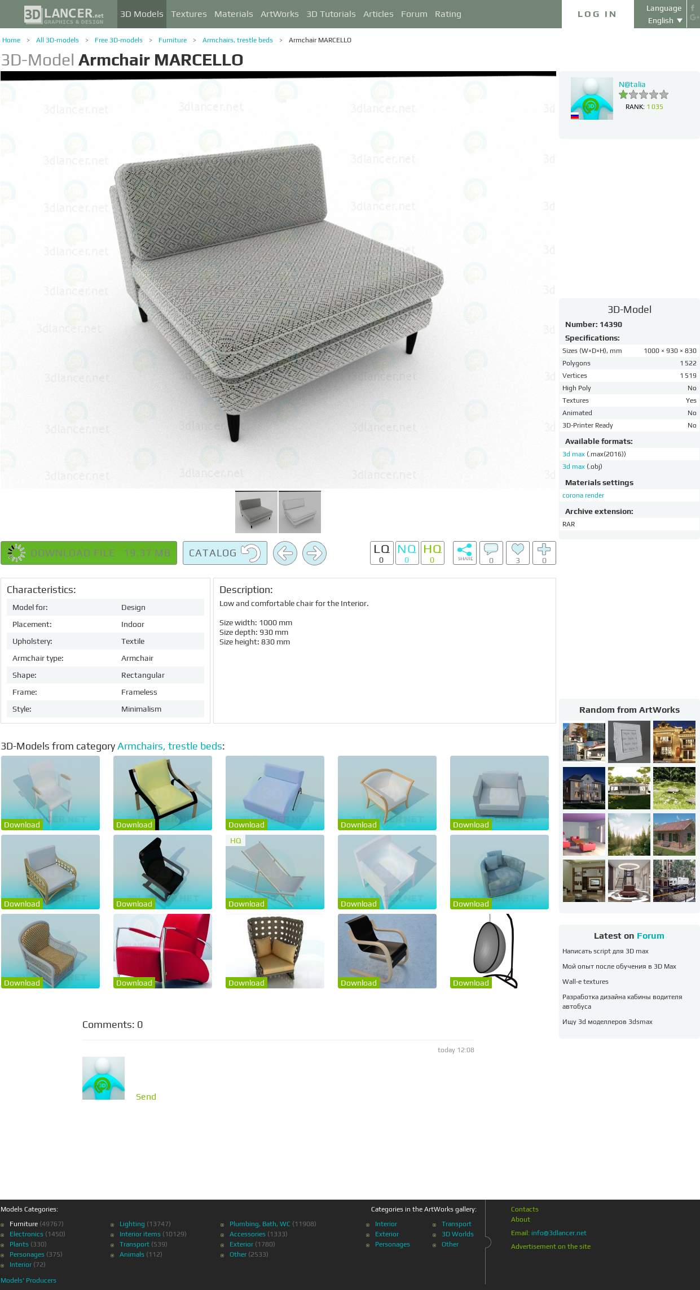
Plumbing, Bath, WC (260, 1224)
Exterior (241, 1244)
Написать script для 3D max (605, 951)
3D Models (142, 13)
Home (11, 40)
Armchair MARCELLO (320, 40)
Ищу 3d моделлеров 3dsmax (607, 1022)
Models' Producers (28, 1280)
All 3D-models (57, 40)
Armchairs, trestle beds (237, 40)
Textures (189, 13)
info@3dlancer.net (559, 1233)
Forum (414, 13)
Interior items (140, 1234)
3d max (574, 454)
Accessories (248, 1234)
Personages (27, 1254)
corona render (583, 495)
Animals (132, 1254)
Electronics (26, 1234)
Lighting (132, 1224)
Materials (233, 13)
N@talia (632, 84)
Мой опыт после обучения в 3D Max (619, 966)
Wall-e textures (585, 982)
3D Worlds (458, 1234)
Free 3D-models (119, 40)
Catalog (225, 553)
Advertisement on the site (551, 1246)
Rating (448, 13)
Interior (21, 1265)
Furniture (173, 40)
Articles (378, 13)
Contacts (525, 1209)
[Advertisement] (629, 218)
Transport (134, 1244)
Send (146, 1097)
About (520, 1219)
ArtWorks (280, 13)
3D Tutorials (331, 13)
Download (22, 824)
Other (238, 1254)
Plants (19, 1244)
